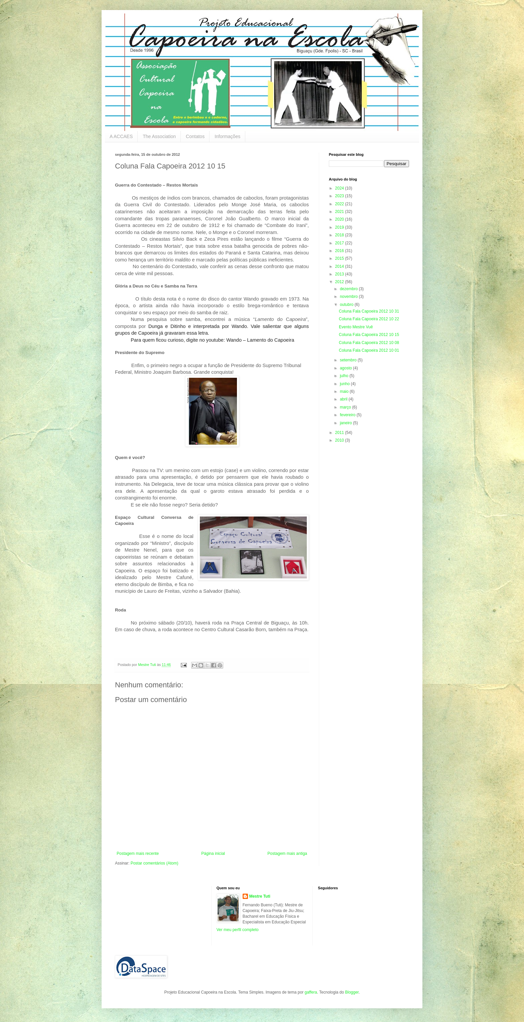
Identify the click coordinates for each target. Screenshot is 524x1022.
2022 (340, 204)
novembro (349, 296)
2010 (340, 440)
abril (344, 399)
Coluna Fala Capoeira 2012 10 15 (369, 334)
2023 (340, 196)
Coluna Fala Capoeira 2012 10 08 (369, 342)
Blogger (352, 992)
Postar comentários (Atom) (154, 863)
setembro (349, 360)
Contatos (195, 136)
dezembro (349, 289)
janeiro (346, 423)
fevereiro (348, 415)
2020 (340, 219)
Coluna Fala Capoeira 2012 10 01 (369, 350)
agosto (346, 368)
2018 (340, 235)
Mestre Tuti (259, 896)
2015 (340, 258)
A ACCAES (121, 136)
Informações (227, 136)
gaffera (310, 992)
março (346, 407)
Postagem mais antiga (287, 853)
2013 (340, 274)
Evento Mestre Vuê (356, 327)
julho (345, 375)
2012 (340, 281)
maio (345, 391)
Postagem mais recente (138, 853)
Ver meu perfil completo (238, 929)
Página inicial (213, 853)
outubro (347, 304)
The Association (159, 136)
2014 (340, 266)
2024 (340, 188)
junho (345, 383)
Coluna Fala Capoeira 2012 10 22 (369, 319)
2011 (340, 432)
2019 (340, 227)
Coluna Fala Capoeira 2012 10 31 (369, 311)
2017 (340, 243)
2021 (340, 211)
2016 (340, 250)
